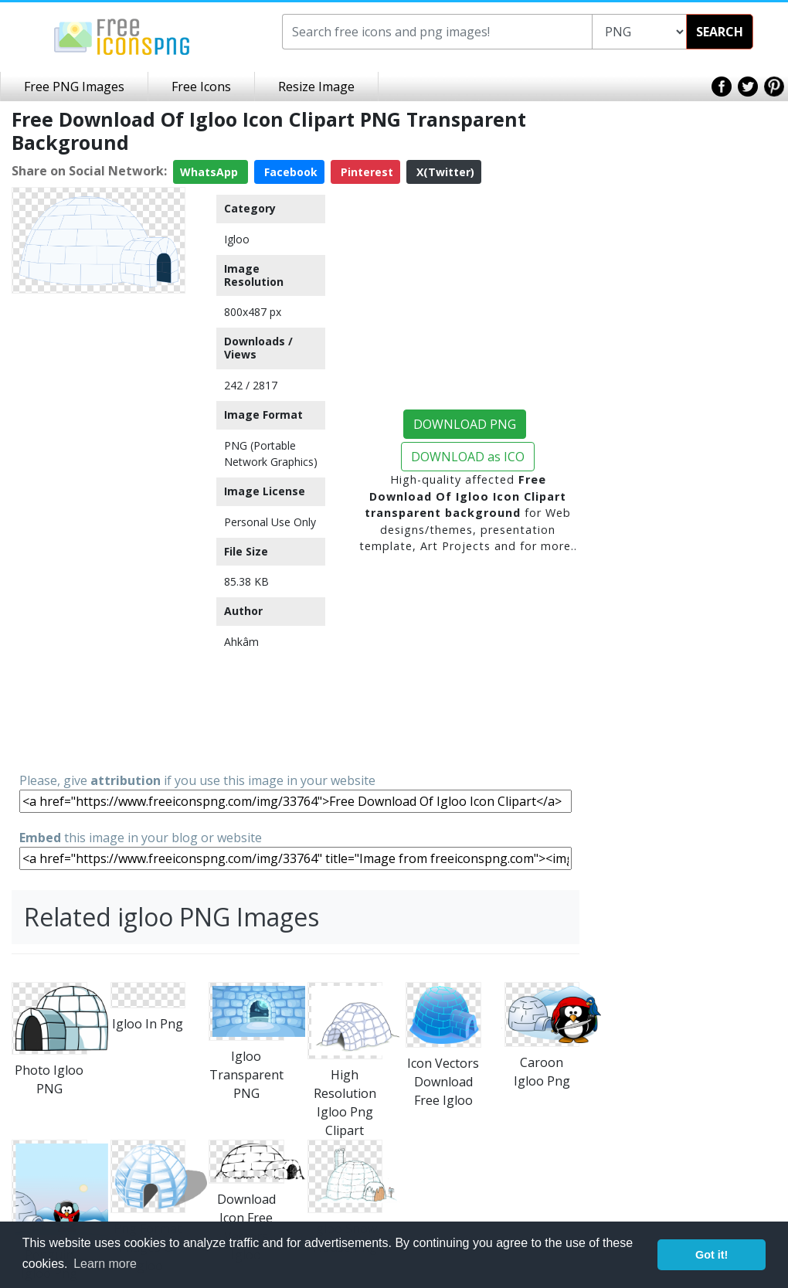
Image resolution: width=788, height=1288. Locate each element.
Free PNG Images (74, 86)
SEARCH (719, 31)
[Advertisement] (98, 531)
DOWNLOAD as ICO (468, 456)
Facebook (289, 172)
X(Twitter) (443, 172)
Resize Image (316, 86)
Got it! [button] (711, 1255)
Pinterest (365, 172)
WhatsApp (210, 172)
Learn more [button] (105, 1263)
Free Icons (201, 86)
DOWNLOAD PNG (464, 424)
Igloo (237, 239)
